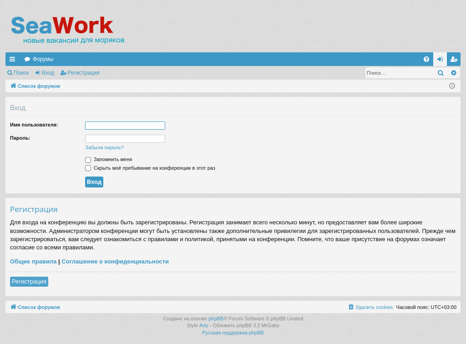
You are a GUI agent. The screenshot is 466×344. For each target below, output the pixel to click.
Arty (203, 325)
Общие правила (33, 261)
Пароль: (20, 138)
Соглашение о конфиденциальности (115, 261)
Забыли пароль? (104, 147)
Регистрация (84, 73)
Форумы (43, 59)
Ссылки (14, 61)
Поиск (21, 73)
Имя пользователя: (34, 124)
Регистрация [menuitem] (456, 61)
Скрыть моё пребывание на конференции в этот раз (150, 168)
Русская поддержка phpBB (232, 332)
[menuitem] (426, 59)
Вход (48, 73)
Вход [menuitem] (442, 61)
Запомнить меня (108, 159)
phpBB (215, 318)
